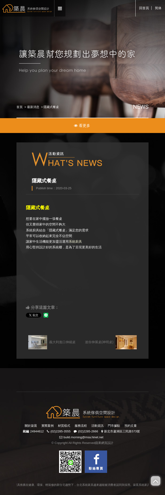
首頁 (19, 107)
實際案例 (47, 425)
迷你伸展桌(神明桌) (111, 342)
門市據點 (114, 425)
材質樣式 (64, 425)
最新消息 (33, 107)
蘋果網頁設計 (104, 443)
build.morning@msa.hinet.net (83, 437)
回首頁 (144, 8)
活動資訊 (97, 425)
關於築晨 (31, 425)
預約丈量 (131, 425)
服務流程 (81, 425)
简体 (158, 8)
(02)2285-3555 (60, 431)
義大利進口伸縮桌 (52, 342)
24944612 (37, 431)
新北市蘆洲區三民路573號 (122, 431)
